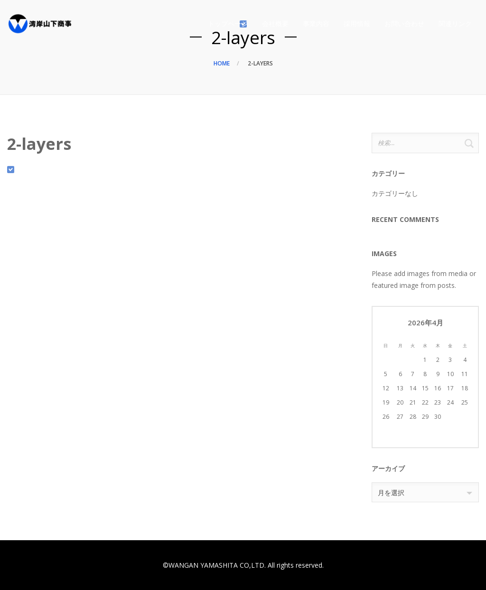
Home (222, 63)
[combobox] (425, 492)
